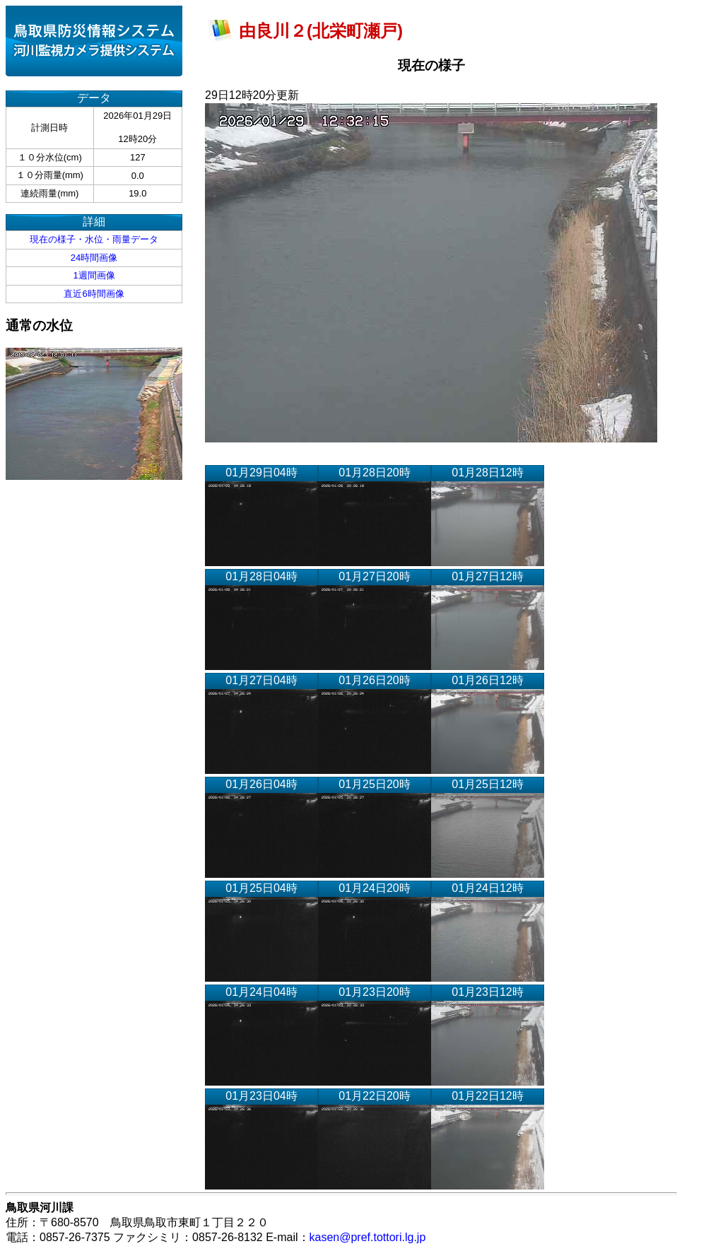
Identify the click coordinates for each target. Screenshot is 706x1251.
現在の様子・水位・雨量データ (94, 239)
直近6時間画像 (94, 293)
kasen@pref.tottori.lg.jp (368, 1237)
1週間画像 (93, 275)
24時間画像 (94, 257)
